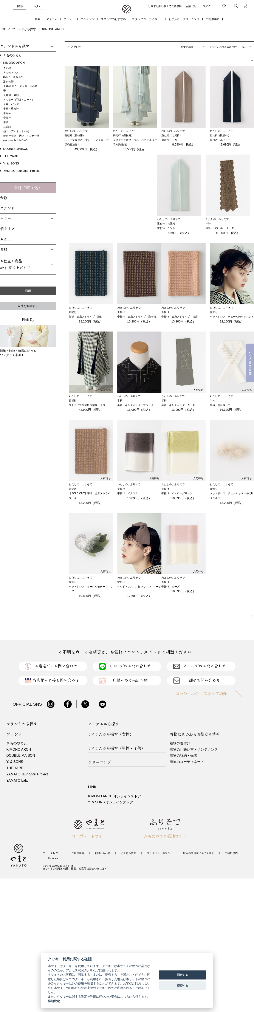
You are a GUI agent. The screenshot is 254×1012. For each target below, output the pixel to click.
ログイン (208, 6)
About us (53, 858)
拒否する (182, 985)
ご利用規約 (231, 853)
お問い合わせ (102, 853)
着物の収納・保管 (183, 755)
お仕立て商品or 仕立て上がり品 (15, 264)
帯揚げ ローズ (170, 586)
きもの (7, 68)
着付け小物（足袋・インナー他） (22, 135)
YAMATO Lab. (17, 780)
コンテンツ (88, 19)
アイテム (51, 19)
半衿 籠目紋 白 (220, 405)
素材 (3, 249)
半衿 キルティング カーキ (178, 405)
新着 (37, 19)
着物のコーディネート (187, 762)
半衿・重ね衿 (11, 108)
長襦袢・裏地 (11, 95)
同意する (182, 974)
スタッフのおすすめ (113, 19)
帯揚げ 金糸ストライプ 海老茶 (136, 316)
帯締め (7, 113)
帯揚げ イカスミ (127, 493)
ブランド (69, 19)
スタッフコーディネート (147, 19)
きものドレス (11, 72)
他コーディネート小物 (16, 131)
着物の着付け (180, 743)
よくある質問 (128, 853)
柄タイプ (7, 229)
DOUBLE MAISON (15, 148)
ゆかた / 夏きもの (13, 77)
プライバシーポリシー (160, 853)
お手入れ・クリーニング (184, 19)
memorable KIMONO (15, 140)
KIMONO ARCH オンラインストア (114, 796)
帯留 (5, 122)
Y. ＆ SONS (11, 163)
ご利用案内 (213, 19)
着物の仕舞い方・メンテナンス (194, 749)
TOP (3, 29)
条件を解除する (28, 306)
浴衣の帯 (8, 81)
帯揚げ (7, 117)
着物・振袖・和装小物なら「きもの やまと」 (126, 9)
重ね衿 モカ (169, 139)
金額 (3, 198)
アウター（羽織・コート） (18, 99)
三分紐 (7, 126)
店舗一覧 (191, 6)
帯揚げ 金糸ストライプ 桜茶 (179, 316)
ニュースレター (52, 853)
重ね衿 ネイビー (220, 139)
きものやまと (12, 55)
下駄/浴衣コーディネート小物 (20, 86)
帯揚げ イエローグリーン (176, 493)
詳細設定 (54, 1001)
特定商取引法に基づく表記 (198, 853)
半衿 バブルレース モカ (221, 228)
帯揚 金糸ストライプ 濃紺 (85, 316)
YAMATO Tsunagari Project (21, 170)
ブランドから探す (24, 29)
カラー (5, 218)
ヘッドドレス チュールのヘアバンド (232, 316)
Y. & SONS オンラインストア (110, 802)
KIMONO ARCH (53, 29)
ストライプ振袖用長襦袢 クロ (87, 405)
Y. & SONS (14, 762)
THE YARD (10, 156)
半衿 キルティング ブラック (135, 405)
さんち (5, 239)
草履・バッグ (11, 104)
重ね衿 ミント (166, 228)
